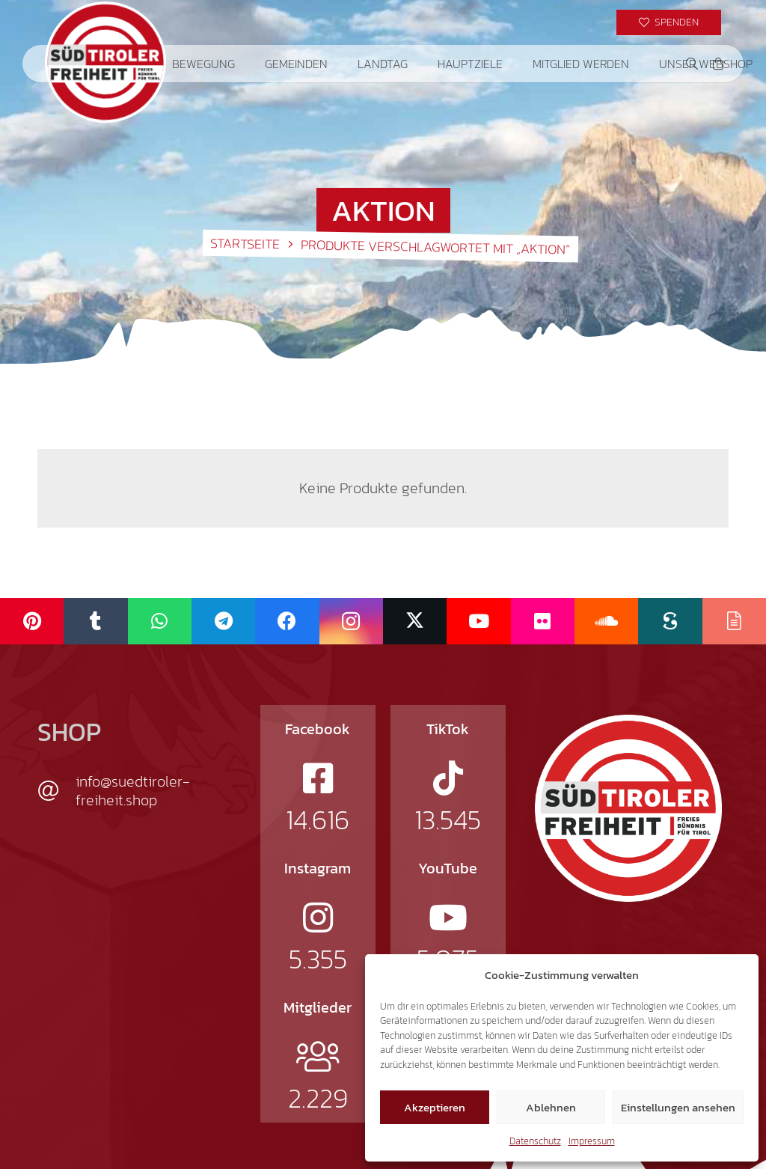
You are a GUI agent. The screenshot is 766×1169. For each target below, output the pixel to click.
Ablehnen (551, 1107)
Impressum (592, 1141)
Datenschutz (535, 1141)
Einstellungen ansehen (678, 1107)
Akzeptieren (434, 1107)
